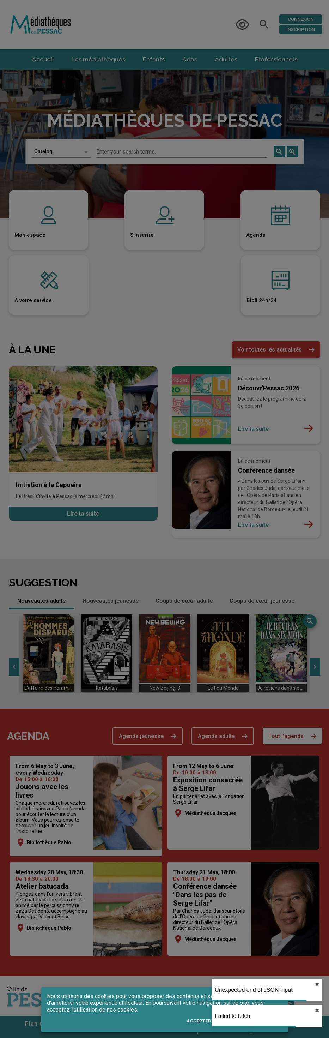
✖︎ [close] (317, 984)
